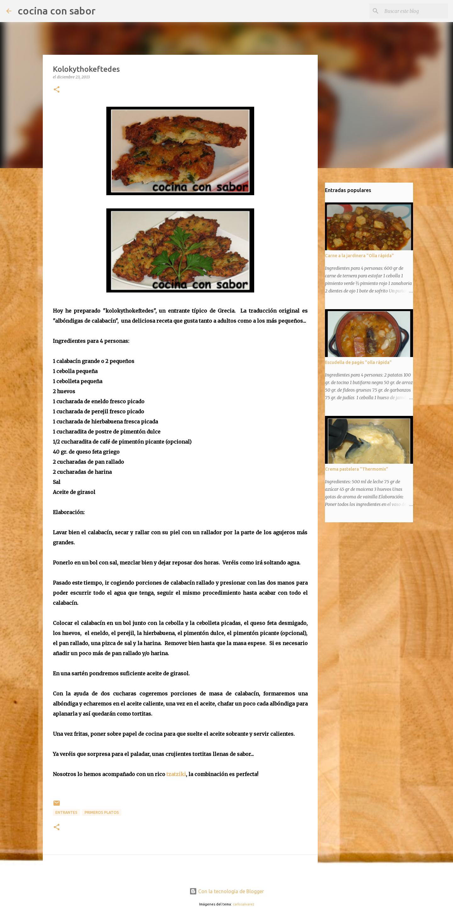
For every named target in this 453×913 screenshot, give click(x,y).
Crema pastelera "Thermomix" (356, 469)
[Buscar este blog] (415, 11)
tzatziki (176, 774)
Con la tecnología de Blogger (226, 891)
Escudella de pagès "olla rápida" (358, 362)
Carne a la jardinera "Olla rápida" (359, 255)
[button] (56, 90)
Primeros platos (102, 812)
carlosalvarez (243, 904)
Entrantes (66, 812)
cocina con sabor (57, 10)
